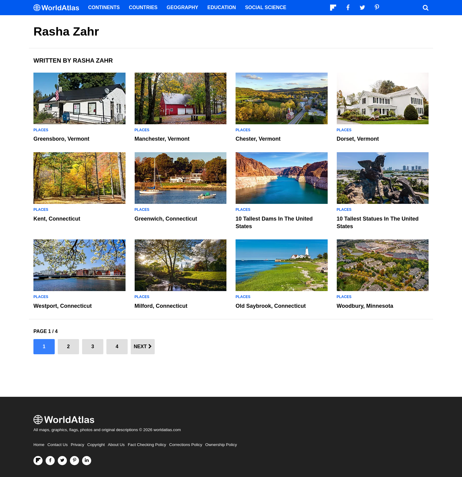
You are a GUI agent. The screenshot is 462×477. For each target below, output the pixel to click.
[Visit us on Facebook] (50, 460)
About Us (116, 444)
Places (40, 130)
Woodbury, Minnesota (365, 306)
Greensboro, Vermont (61, 139)
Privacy (77, 444)
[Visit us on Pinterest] (74, 460)
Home (38, 444)
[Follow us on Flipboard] (38, 460)
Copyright (96, 444)
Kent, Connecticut (56, 219)
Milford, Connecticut (161, 306)
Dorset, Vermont (358, 139)
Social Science (265, 7)
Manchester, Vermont (162, 139)
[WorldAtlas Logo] (58, 7)
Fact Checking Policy (147, 444)
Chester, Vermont (258, 139)
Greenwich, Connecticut (166, 219)
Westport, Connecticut (62, 306)
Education (221, 7)
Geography (182, 7)
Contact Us (57, 444)
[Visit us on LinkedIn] (86, 460)
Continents (104, 7)
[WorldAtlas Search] (425, 7)
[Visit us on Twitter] (62, 460)
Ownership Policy (221, 444)
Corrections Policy (185, 444)
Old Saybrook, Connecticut (271, 306)
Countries (143, 7)
